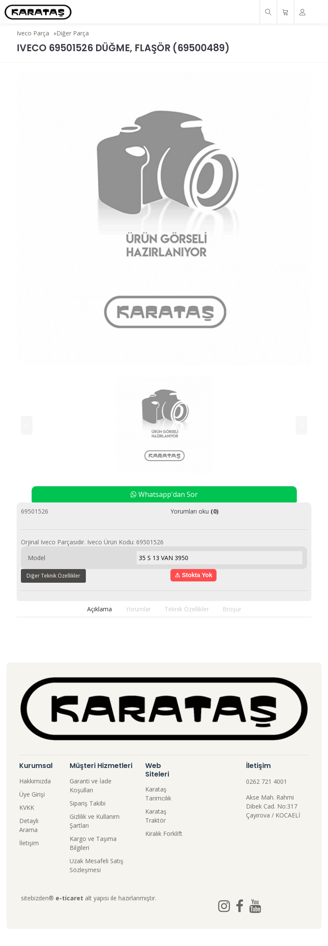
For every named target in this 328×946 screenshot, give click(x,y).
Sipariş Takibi (87, 803)
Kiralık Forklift (163, 833)
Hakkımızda (35, 781)
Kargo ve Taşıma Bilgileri (93, 843)
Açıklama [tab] (99, 609)
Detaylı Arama (28, 825)
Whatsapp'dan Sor (164, 494)
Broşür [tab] (232, 609)
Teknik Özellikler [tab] (186, 609)
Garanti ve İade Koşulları (90, 785)
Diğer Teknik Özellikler (53, 575)
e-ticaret (69, 898)
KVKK (26, 807)
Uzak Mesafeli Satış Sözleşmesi (96, 865)
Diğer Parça (72, 33)
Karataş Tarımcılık (158, 793)
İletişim (29, 843)
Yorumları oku (194, 511)
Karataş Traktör (156, 815)
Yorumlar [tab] (138, 609)
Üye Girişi (32, 794)
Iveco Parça (33, 33)
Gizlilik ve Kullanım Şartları (95, 820)
